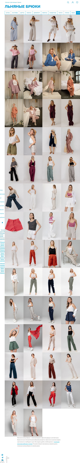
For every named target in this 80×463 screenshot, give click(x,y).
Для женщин (13, 2)
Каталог (7, 2)
